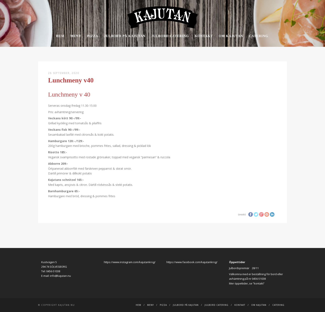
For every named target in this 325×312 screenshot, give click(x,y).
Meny (75, 36)
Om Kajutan (231, 36)
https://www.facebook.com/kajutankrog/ (191, 262)
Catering (258, 36)
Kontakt (204, 36)
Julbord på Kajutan (125, 36)
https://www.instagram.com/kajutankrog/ (129, 262)
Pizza (92, 36)
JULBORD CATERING (170, 36)
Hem (60, 36)
